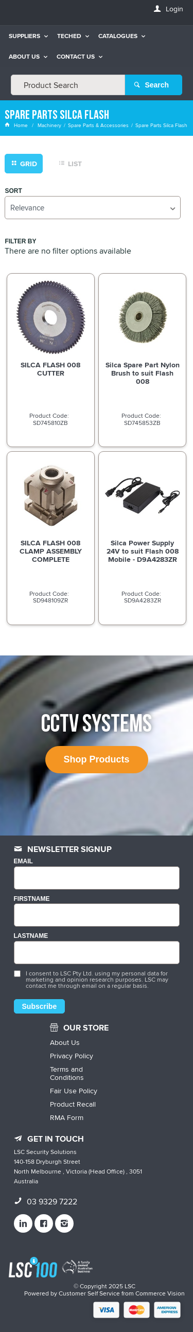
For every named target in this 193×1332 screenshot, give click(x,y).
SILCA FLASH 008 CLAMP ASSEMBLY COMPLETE (51, 551)
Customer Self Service (89, 1293)
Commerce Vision (160, 1293)
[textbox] (68, 85)
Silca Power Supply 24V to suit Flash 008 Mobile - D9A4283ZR (143, 551)
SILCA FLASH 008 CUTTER (50, 369)
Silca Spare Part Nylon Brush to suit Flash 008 (143, 373)
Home (17, 125)
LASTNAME (31, 936)
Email (23, 861)
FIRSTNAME (32, 899)
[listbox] (92, 207)
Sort (13, 191)
